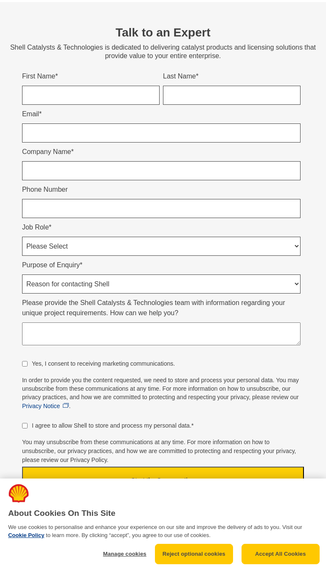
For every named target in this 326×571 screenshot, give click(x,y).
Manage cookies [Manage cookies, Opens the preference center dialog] (124, 554)
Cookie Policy (26, 535)
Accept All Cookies (280, 554)
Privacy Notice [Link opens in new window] (41, 406)
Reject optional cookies (194, 554)
